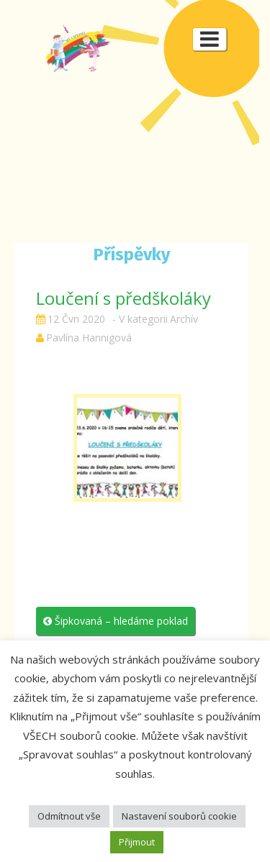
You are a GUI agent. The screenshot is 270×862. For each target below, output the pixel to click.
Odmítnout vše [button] (69, 816)
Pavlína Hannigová (89, 337)
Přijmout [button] (137, 841)
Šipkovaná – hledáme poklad (115, 621)
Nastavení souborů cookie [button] (179, 816)
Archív (184, 319)
